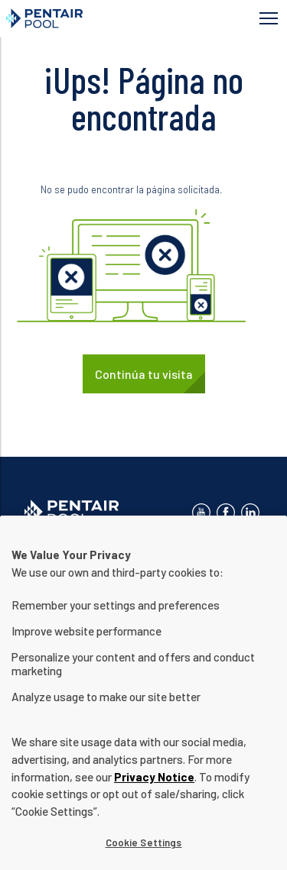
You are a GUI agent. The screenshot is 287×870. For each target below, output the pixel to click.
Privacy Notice (154, 791)
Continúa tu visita (144, 374)
